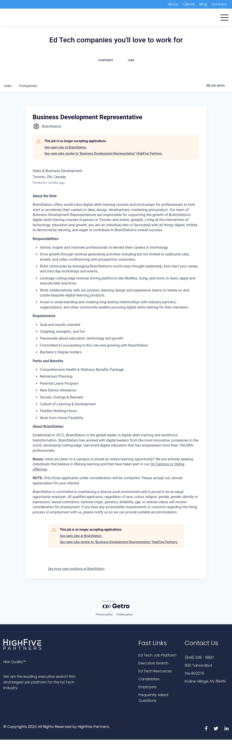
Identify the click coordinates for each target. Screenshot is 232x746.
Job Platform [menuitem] (165, 18)
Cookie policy (124, 614)
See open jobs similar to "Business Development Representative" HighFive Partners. (103, 153)
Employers (147, 687)
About (173, 4)
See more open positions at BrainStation (76, 569)
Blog (203, 4)
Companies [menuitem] (70, 18)
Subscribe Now (204, 18)
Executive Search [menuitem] (131, 18)
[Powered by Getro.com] (116, 604)
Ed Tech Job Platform (157, 655)
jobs (8, 86)
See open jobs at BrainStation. (65, 147)
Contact (219, 4)
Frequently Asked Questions (153, 697)
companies (28, 86)
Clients (189, 4)
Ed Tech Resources (155, 671)
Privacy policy (104, 614)
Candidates (149, 679)
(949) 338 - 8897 (199, 657)
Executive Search (153, 663)
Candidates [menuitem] (98, 18)
